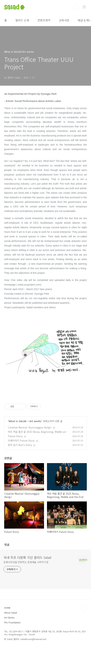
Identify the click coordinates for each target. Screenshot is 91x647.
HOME (7, 607)
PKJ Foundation (12, 622)
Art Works (9, 617)
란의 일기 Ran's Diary (20, 445)
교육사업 (64, 20)
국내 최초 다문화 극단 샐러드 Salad (27, 557)
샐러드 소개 (22, 20)
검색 (76, 7)
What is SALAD (18, 421)
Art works (35, 421)
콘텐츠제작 (43, 20)
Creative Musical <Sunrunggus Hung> (30, 427)
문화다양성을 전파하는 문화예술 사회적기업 (25, 562)
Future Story (15, 436)
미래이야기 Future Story (21, 440)
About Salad (10, 612)
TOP (84, 608)
